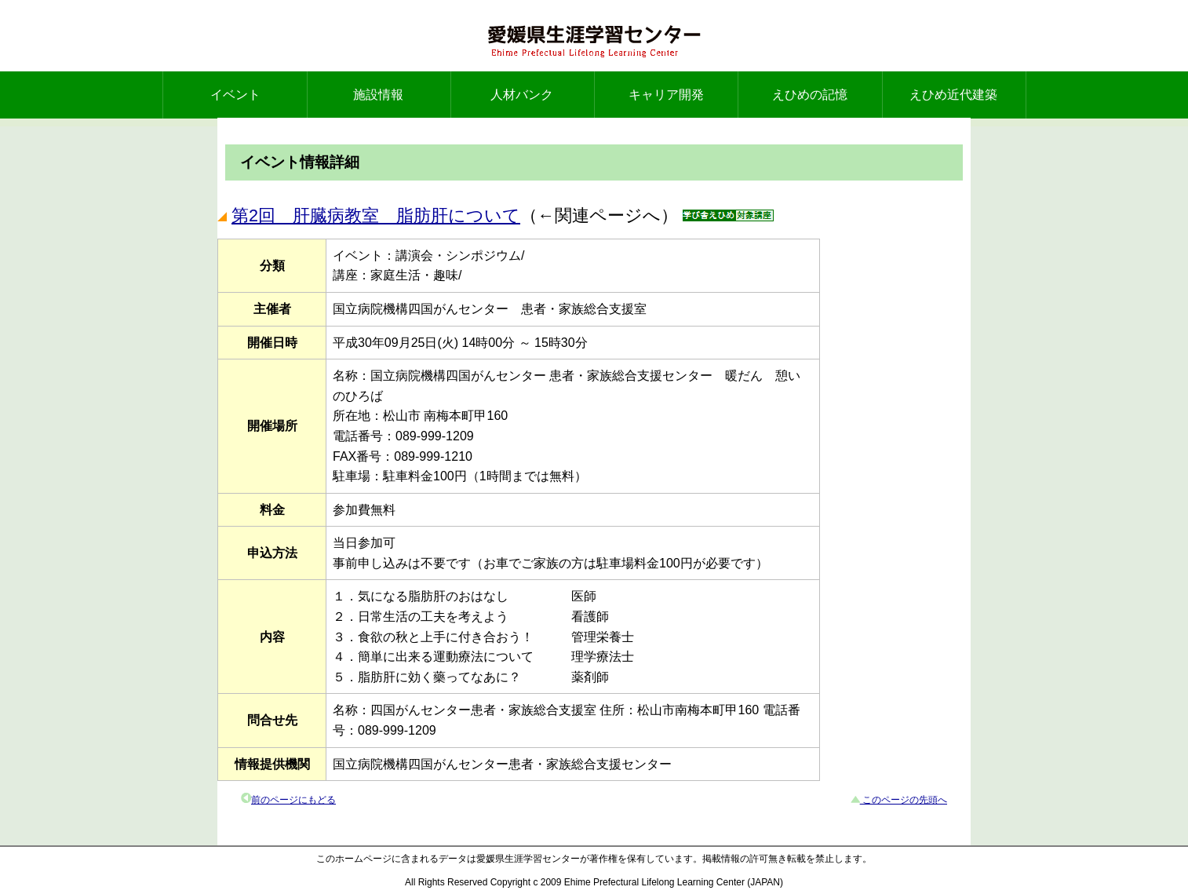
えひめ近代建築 (953, 94)
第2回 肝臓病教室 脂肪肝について (375, 215)
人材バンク (521, 94)
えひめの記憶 (809, 94)
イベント (235, 94)
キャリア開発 (666, 94)
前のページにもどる (293, 799)
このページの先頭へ (903, 799)
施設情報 (378, 94)
